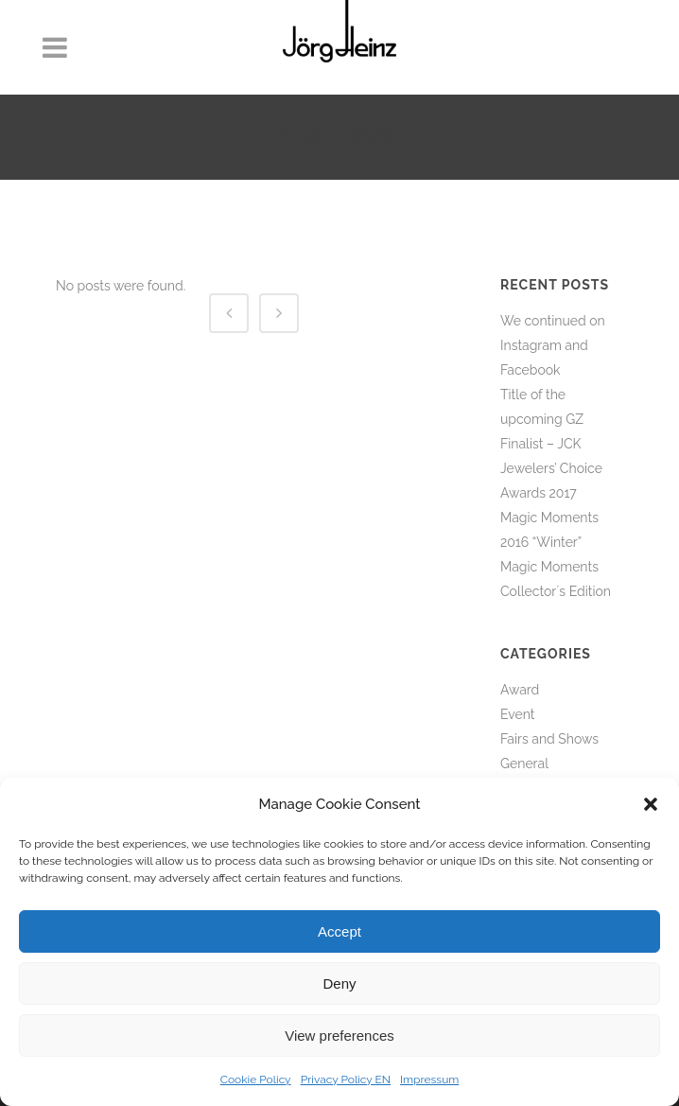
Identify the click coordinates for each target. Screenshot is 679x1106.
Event (517, 714)
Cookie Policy (255, 1079)
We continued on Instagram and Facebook (552, 345)
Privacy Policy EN (346, 1079)
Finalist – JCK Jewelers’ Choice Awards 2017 (551, 468)
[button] (650, 804)
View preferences (339, 1035)
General (524, 763)
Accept (339, 931)
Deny (339, 983)
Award (519, 689)
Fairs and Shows (549, 738)
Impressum (429, 1079)
